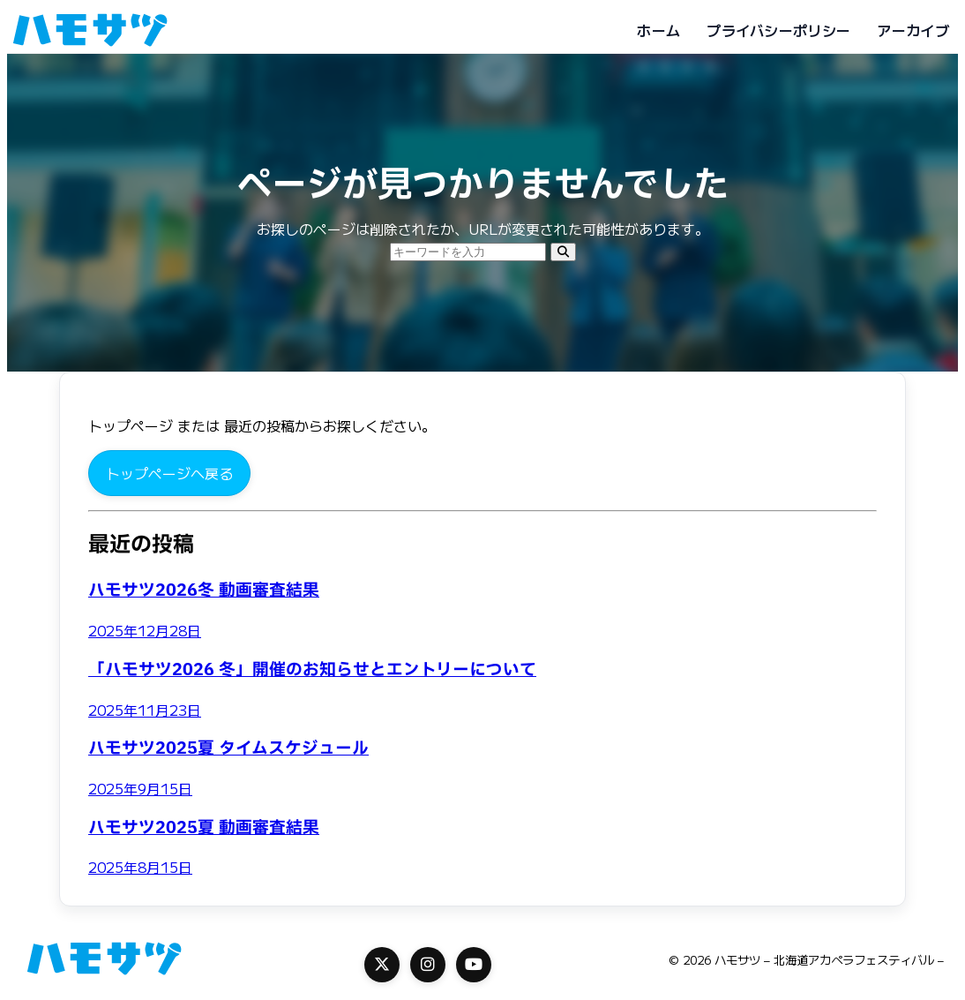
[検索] (563, 252)
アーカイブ (913, 30)
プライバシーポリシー (778, 30)
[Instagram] (427, 964)
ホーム (658, 30)
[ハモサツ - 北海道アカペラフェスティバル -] (90, 30)
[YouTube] (473, 964)
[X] (382, 964)
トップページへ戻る (169, 473)
